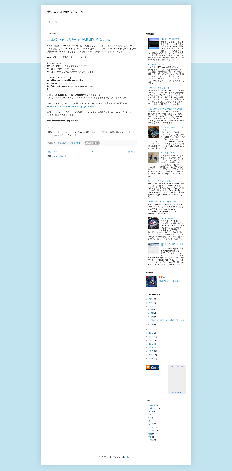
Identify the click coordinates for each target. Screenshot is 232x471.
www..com (177, 366)
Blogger (130, 457)
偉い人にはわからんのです (66, 12)
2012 (151, 344)
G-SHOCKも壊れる (169, 218)
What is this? (177, 393)
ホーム (93, 152)
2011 (151, 347)
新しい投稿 (52, 152)
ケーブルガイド (167, 153)
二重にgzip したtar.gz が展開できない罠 (78, 39)
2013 (151, 340)
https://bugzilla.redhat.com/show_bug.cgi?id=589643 (71, 106)
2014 (151, 336)
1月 (152, 325)
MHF (150, 418)
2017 (151, 306)
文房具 (151, 440)
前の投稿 (132, 152)
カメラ (151, 424)
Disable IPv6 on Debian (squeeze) (162, 202)
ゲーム (151, 427)
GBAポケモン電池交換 (170, 39)
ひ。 (164, 277)
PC (149, 421)
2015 (151, 333)
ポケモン (152, 430)
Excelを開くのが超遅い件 (158, 88)
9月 (152, 310)
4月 (152, 317)
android (151, 405)
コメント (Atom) (59, 156)
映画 (150, 434)
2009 (151, 355)
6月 (152, 313)
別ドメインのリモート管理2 (160, 181)
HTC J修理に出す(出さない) (159, 64)
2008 (151, 359)
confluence (152, 408)
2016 (151, 329)
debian (151, 411)
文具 (150, 437)
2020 (151, 303)
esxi (149, 414)
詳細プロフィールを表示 (169, 281)
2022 (151, 299)
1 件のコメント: (75, 143)
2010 (151, 351)
